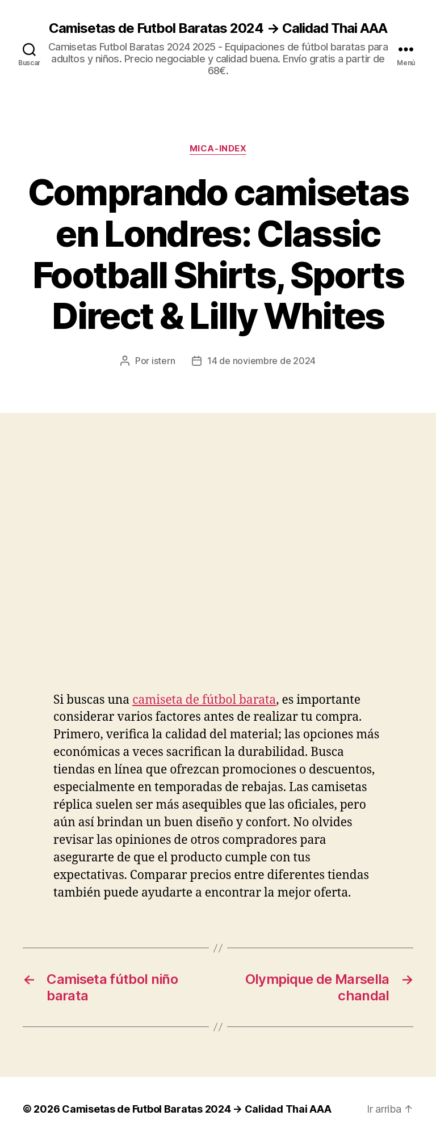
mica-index (218, 148)
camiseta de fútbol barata (204, 700)
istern (163, 360)
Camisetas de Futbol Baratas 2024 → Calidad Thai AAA (218, 28)
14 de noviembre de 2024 (261, 360)
